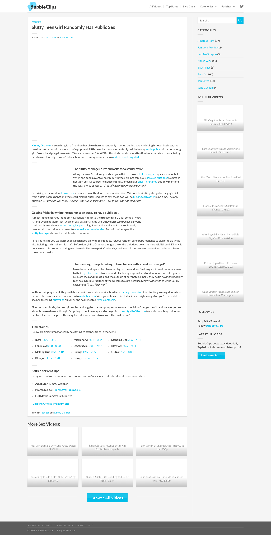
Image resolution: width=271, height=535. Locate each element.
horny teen (67, 193)
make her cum (87, 296)
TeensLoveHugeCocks (67, 389)
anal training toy (147, 181)
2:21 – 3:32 (95, 339)
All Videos (155, 6)
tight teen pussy (91, 273)
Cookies (80, 525)
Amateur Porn (206, 40)
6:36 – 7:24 (134, 339)
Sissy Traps (204, 67)
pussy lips (58, 299)
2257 (90, 525)
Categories (208, 6)
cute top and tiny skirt (126, 157)
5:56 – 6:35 (91, 357)
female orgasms (106, 299)
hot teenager (146, 174)
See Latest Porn (211, 355)
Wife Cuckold (206, 87)
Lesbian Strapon (207, 54)
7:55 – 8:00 (126, 351)
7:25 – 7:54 (129, 345)
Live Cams (189, 6)
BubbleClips (66, 37)
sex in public (153, 149)
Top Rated (172, 6)
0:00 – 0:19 (49, 339)
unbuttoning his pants (72, 225)
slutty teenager (41, 233)
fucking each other (144, 196)
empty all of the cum (134, 311)
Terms (58, 525)
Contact (47, 525)
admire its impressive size (89, 229)
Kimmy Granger (41, 145)
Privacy (68, 525)
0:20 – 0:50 (54, 345)
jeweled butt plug (157, 177)
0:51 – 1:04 (57, 351)
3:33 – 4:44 (95, 345)
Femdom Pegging (208, 47)
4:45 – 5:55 (89, 351)
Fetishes (228, 6)
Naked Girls (205, 60)
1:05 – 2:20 (53, 357)
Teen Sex (36, 22)
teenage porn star (131, 292)
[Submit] (240, 20)
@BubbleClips (214, 325)
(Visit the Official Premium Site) (51, 403)
